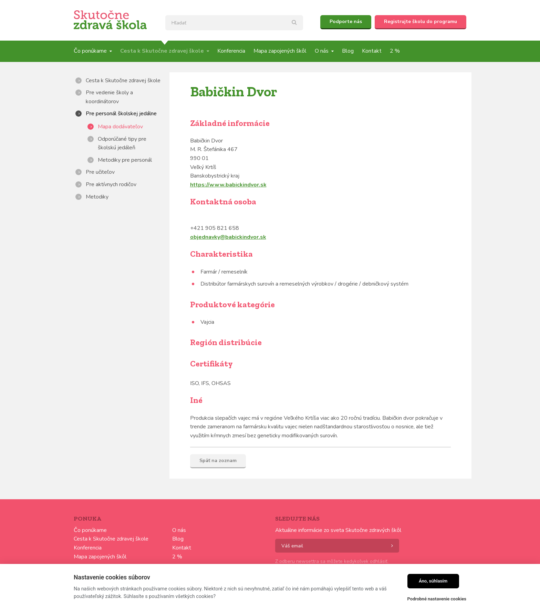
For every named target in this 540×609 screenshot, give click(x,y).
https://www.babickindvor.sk (228, 185)
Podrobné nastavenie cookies (436, 598)
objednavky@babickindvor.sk (228, 237)
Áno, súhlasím (433, 581)
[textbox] (234, 22)
